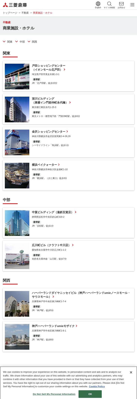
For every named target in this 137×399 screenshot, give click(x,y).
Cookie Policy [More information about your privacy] (97, 388)
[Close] (131, 374)
